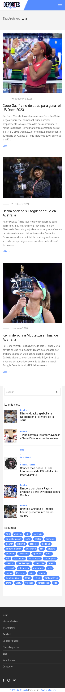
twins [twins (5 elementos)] (8, 583)
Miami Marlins (10, 621)
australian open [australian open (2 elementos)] (13, 539)
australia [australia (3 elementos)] (37, 534)
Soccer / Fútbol (11, 640)
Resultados (9, 660)
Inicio (5, 615)
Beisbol (7, 634)
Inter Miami (9, 628)
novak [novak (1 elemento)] (9, 573)
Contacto (8, 666)
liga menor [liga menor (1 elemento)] (19, 558)
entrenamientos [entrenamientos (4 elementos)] (13, 549)
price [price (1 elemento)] (31, 573)
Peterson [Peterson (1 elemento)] (20, 573)
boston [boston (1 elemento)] (38, 539)
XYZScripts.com (48, 690)
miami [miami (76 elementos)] (52, 563)
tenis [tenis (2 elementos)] (27, 578)
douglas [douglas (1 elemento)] (46, 544)
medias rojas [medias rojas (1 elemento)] (24, 563)
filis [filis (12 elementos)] (42, 549)
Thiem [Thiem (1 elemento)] (37, 578)
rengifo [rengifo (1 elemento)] (42, 573)
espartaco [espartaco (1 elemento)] (31, 549)
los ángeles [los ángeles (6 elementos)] (50, 558)
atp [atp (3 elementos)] (27, 534)
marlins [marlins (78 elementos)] (9, 563)
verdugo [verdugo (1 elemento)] (29, 583)
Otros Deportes (11, 647)
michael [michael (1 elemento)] (10, 568)
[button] (57, 391)
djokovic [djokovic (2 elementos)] (21, 544)
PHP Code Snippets (19, 690)
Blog (5, 653)
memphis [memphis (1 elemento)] (39, 563)
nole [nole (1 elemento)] (50, 568)
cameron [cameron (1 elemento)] (50, 539)
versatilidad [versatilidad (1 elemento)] (43, 583)
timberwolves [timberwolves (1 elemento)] (51, 578)
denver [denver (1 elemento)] (9, 544)
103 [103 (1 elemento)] (8, 534)
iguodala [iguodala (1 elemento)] (37, 553)
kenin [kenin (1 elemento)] (48, 553)
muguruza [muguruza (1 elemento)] (38, 568)
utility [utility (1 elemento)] (18, 583)
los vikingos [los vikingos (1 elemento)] (34, 558)
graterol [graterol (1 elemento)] (51, 549)
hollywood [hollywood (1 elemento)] (24, 553)
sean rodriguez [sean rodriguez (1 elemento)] (13, 578)
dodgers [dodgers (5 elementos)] (34, 544)
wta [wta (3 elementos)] (55, 583)
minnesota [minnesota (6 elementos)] (23, 568)
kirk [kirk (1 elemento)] (7, 558)
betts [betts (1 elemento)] (27, 539)
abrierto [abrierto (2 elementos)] (17, 534)
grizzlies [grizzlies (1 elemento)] (10, 553)
